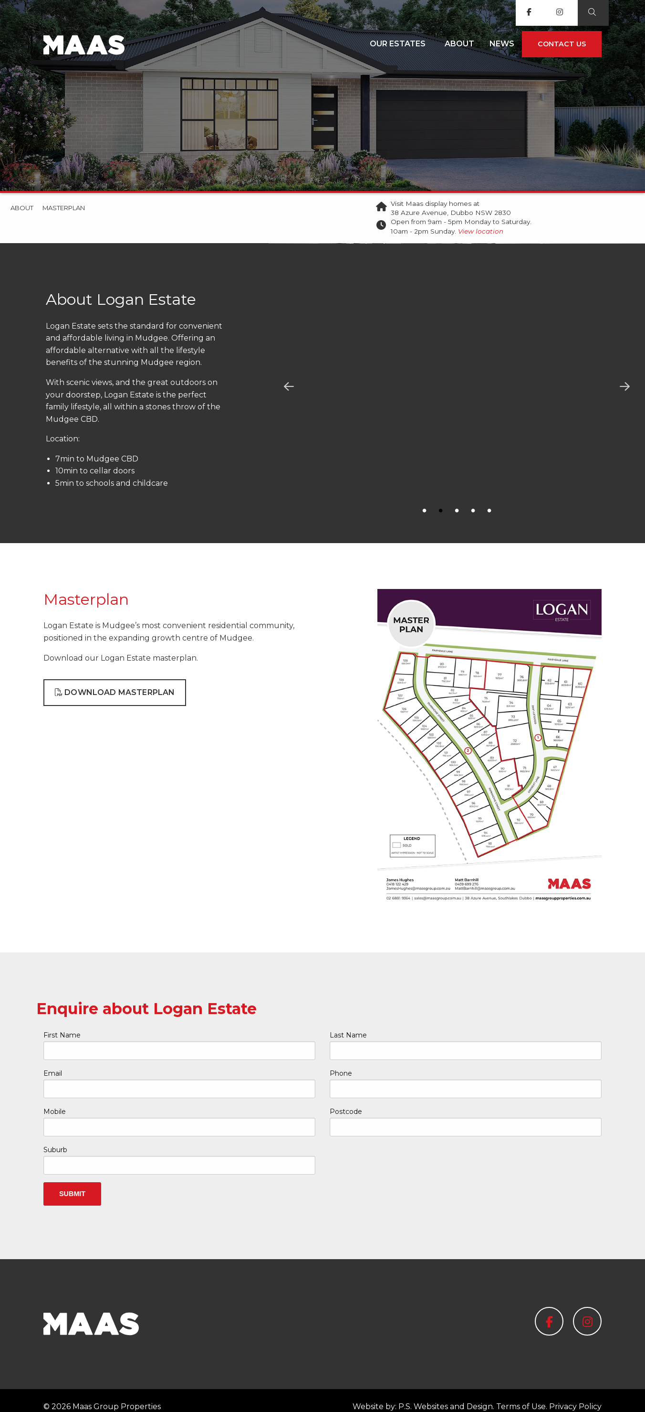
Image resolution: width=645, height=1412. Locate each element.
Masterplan (63, 208)
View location (480, 231)
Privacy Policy (575, 1394)
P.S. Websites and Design (445, 1394)
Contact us (562, 44)
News (501, 43)
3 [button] (457, 510)
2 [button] (441, 510)
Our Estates (398, 43)
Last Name (348, 1022)
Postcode (346, 1099)
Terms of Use (521, 1394)
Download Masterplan (115, 680)
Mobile (54, 1099)
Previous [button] (288, 387)
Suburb (55, 1137)
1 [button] (424, 510)
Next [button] (625, 387)
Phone (341, 1061)
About (459, 43)
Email (52, 1061)
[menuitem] (399, 44)
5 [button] (489, 510)
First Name (62, 1022)
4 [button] (473, 510)
